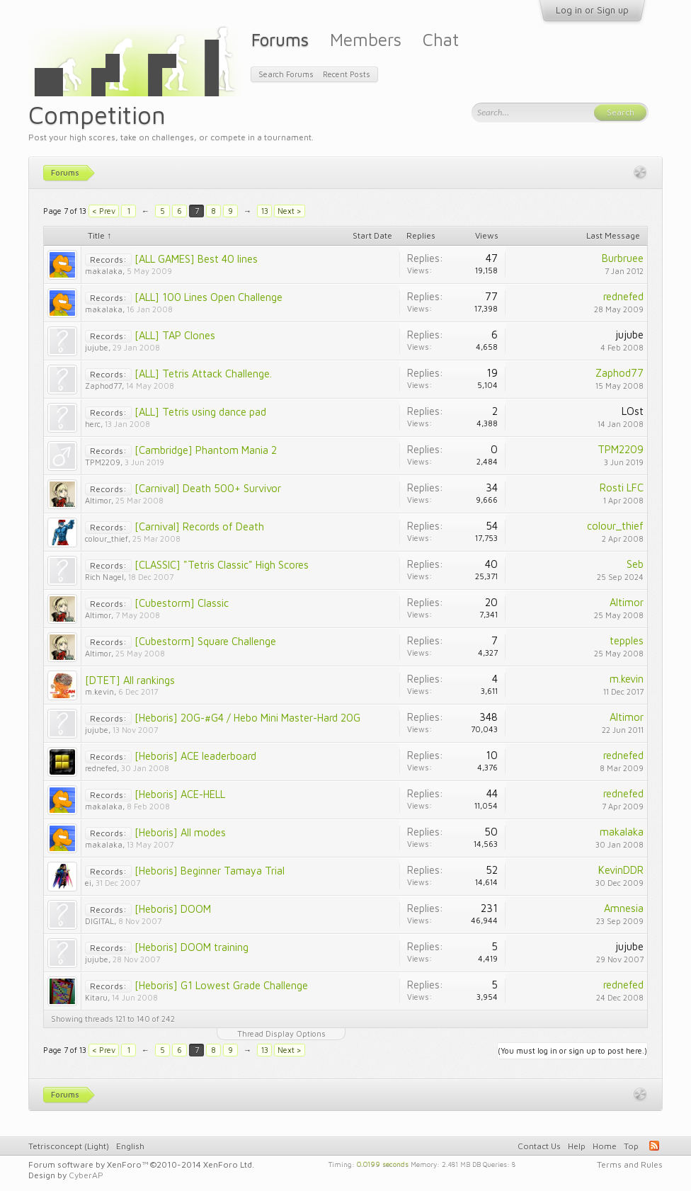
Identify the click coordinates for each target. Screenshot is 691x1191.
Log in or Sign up (592, 10)
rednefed (623, 296)
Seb (635, 564)
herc (93, 423)
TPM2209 (102, 462)
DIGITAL (99, 920)
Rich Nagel (104, 576)
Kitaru (96, 997)
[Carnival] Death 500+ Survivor (208, 488)
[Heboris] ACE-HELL (180, 794)
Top (631, 1146)
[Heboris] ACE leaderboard (195, 756)
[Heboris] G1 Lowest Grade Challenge (221, 985)
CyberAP (86, 1175)
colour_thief (106, 538)
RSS (654, 1146)
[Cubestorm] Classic (182, 603)
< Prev (103, 210)
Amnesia (624, 908)
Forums (280, 39)
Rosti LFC (622, 487)
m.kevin (99, 691)
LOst (633, 411)
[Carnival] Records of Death (199, 526)
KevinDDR (621, 870)
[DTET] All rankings (130, 680)
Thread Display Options (281, 1033)
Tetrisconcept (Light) (68, 1146)
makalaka (103, 270)
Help (577, 1146)
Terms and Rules (630, 1164)
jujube (96, 347)
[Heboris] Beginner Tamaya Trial (210, 871)
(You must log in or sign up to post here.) (572, 1050)
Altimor (98, 500)
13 (264, 210)
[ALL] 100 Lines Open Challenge (208, 297)
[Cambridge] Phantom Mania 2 (206, 450)
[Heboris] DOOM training (192, 947)
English (130, 1146)
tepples (627, 640)
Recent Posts (346, 74)
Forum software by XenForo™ (141, 1164)
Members (365, 39)
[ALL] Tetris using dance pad (200, 412)
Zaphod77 (103, 385)
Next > (290, 210)
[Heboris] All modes (180, 832)
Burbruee (623, 258)
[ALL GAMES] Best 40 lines (196, 259)
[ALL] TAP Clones (175, 335)
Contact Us (539, 1146)
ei (88, 882)
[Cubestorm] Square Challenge (205, 641)
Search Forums (286, 74)
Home (605, 1146)
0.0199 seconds (383, 1163)
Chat (441, 39)
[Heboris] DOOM (173, 909)
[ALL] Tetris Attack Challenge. (203, 373)
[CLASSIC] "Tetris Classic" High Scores (222, 565)
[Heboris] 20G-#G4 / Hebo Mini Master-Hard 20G (247, 718)
